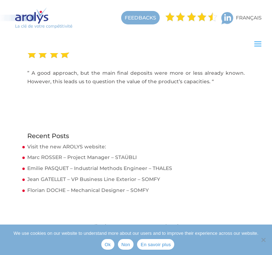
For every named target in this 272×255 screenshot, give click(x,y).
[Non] (263, 239)
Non (125, 244)
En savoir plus (156, 244)
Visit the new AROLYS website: (66, 146)
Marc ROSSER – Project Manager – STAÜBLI (82, 157)
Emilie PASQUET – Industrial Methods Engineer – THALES (99, 168)
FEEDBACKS (140, 18)
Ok (108, 244)
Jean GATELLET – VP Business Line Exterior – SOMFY (93, 179)
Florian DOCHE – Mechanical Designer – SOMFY (88, 190)
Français (249, 18)
